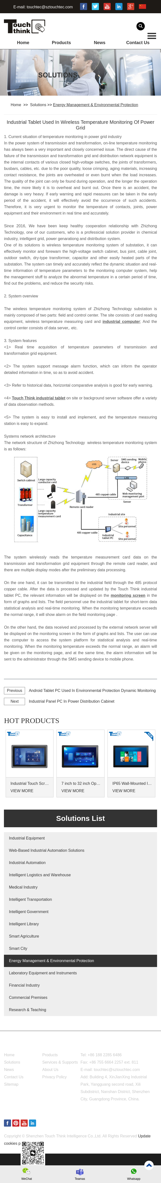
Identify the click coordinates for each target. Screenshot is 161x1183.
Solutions (38, 105)
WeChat (26, 1179)
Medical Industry (23, 887)
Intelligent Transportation (30, 899)
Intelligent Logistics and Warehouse (40, 875)
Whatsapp (133, 1179)
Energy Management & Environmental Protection (95, 105)
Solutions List (80, 818)
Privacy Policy (54, 1077)
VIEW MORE (22, 791)
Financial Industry (24, 985)
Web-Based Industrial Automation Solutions (46, 850)
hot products (31, 720)
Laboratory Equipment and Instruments (43, 973)
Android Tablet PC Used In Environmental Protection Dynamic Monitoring (92, 690)
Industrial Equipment (27, 838)
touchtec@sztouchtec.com (50, 7)
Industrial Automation (27, 863)
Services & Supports (60, 1062)
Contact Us (137, 42)
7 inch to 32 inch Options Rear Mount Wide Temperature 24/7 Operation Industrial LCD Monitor (81, 783)
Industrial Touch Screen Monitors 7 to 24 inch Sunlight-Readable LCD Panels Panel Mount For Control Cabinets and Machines (30, 783)
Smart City (18, 948)
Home (23, 42)
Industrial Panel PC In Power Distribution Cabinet (71, 701)
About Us (50, 1070)
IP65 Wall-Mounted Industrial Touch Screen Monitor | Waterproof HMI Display (132, 783)
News (99, 42)
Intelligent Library (24, 924)
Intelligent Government (28, 912)
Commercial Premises (28, 997)
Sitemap (11, 1084)
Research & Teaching (27, 1010)
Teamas (80, 1179)
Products (61, 42)
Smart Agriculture (24, 936)
